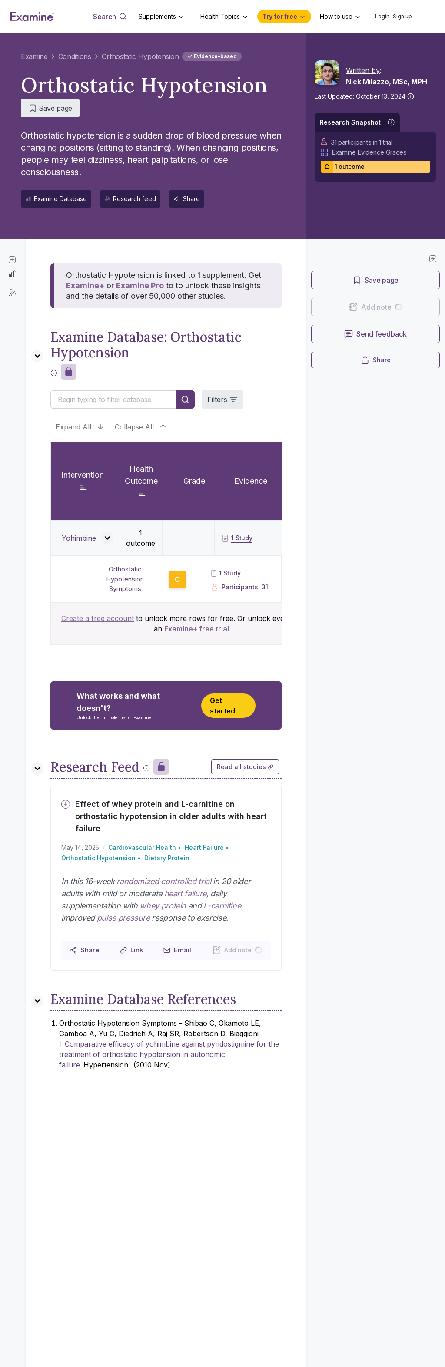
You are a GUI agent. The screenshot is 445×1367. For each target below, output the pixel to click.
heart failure (185, 893)
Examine (34, 56)
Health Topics (220, 16)
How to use (336, 16)
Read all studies (245, 766)
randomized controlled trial (163, 881)
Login (382, 16)
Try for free (279, 16)
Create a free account (97, 618)
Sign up (402, 16)
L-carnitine (222, 905)
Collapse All (141, 427)
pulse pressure (123, 917)
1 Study (225, 573)
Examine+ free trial (196, 628)
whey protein (162, 905)
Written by (363, 70)
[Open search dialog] (110, 16)
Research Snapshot (350, 122)
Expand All (80, 427)
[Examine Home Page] (32, 16)
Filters (222, 399)
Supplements (157, 16)
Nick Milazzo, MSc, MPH (386, 81)
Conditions (74, 56)
